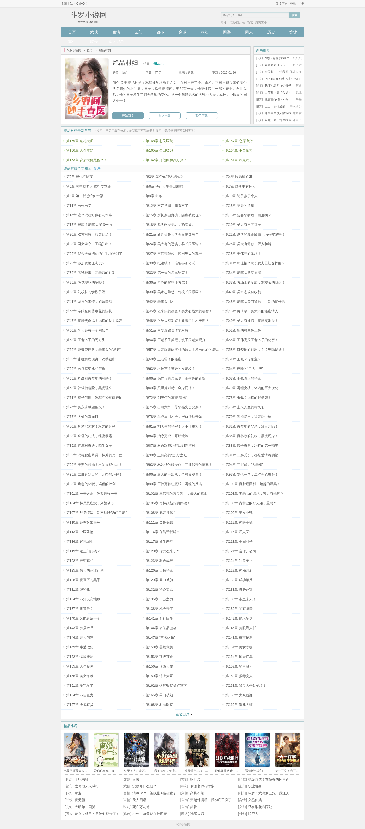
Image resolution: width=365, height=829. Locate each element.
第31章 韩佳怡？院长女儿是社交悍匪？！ (257, 263)
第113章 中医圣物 (79, 532)
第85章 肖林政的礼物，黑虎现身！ (251, 436)
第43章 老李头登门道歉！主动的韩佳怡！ (257, 301)
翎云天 (158, 63)
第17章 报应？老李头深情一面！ (91, 225)
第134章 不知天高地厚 (83, 599)
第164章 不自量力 (239, 150)
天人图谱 (139, 800)
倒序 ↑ (98, 168)
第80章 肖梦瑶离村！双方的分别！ (92, 426)
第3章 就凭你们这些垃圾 (164, 177)
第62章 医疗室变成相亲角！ (87, 369)
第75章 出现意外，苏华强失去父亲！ (174, 407)
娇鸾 (78, 793)
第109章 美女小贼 (239, 513)
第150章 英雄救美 (159, 647)
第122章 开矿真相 (79, 561)
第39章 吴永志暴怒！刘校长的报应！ (174, 292)
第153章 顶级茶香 (159, 657)
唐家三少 (261, 22)
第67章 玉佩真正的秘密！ (244, 378)
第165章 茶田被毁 (159, 150)
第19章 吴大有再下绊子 (243, 225)
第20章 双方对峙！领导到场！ (89, 234)
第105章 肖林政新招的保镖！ (168, 503)
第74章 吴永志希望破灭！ (85, 407)
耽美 (94, 41)
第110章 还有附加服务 (83, 522)
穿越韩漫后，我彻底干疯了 (211, 800)
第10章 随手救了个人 (241, 196)
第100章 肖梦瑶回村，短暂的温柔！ (252, 484)
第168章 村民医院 (159, 141)
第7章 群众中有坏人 (240, 186)
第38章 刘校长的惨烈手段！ (87, 292)
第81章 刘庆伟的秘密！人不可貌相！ (174, 426)
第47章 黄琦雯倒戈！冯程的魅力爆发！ (96, 321)
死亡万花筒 (141, 807)
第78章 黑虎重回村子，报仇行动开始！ (175, 417)
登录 (293, 3)
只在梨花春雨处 (260, 807)
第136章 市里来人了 (240, 599)
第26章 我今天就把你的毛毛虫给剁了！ (96, 253)
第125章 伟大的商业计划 (85, 570)
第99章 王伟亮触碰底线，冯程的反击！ (175, 484)
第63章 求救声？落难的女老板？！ (172, 369)
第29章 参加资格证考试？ (85, 263)
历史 (271, 32)
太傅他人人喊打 (87, 786)
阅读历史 (282, 3)
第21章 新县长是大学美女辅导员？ (172, 234)
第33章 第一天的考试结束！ (167, 273)
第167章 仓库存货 (239, 141)
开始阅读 (128, 115)
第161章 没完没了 (239, 160)
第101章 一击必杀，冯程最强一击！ (93, 493)
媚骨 (193, 807)
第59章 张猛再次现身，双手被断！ (92, 359)
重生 (72, 41)
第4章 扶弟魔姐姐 (238, 177)
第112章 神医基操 (239, 522)
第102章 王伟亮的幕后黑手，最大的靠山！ (178, 493)
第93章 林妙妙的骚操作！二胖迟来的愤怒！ (179, 465)
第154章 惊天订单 (239, 657)
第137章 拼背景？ (79, 609)
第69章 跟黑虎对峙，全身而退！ (170, 388)
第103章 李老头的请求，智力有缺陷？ (254, 493)
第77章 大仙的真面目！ (84, 417)
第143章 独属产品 (79, 628)
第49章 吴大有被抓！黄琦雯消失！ (251, 321)
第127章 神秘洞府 (239, 570)
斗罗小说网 (73, 50)
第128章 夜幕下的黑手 (83, 580)
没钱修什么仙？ (144, 786)
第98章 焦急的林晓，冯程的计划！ (92, 484)
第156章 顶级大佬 (159, 666)
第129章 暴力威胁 (159, 580)
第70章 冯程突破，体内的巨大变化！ (253, 388)
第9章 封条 (154, 196)
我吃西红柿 (237, 22)
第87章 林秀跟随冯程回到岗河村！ (172, 445)
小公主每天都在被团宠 (149, 814)
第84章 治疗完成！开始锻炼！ (169, 436)
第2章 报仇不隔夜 (79, 177)
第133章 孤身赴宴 (239, 589)
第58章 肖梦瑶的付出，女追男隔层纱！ (255, 349)
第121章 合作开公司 (240, 551)
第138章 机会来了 (159, 609)
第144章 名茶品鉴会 (161, 628)
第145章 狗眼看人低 (240, 628)
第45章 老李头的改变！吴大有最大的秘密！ (179, 311)
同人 (249, 32)
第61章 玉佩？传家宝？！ (244, 359)
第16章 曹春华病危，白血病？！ (250, 215)
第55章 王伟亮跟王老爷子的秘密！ (251, 340)
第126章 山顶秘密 (159, 570)
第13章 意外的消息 (239, 205)
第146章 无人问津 (79, 637)
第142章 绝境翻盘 (239, 618)
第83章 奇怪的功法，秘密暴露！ (91, 436)
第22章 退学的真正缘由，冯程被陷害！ (255, 234)
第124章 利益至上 (239, 561)
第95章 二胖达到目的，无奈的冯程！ (94, 474)
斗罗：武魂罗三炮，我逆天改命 (272, 793)
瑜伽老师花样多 (202, 786)
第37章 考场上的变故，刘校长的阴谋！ (255, 282)
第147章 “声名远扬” (160, 637)
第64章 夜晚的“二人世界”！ (246, 369)
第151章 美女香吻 (239, 647)
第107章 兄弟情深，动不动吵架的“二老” (96, 513)
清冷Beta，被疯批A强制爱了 (154, 793)
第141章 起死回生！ (161, 618)
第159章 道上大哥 (159, 676)
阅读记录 (116, 41)
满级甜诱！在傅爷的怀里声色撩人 (274, 779)
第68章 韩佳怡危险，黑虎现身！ (91, 388)
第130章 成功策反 (239, 580)
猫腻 (250, 22)
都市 (160, 32)
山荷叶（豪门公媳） (278, 92)
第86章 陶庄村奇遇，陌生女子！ (91, 445)
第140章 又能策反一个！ (85, 618)
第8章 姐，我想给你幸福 (84, 196)
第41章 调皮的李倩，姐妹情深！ (91, 301)
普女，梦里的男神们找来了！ (97, 814)
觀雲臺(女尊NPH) (276, 99)
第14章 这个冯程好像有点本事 (89, 215)
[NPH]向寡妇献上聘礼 (279, 78)
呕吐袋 (195, 779)
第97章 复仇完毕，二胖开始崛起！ (251, 474)
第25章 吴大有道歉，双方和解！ (250, 244)
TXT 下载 (202, 115)
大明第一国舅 (85, 807)
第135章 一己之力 (159, 599)
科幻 (205, 32)
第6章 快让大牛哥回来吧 (164, 186)
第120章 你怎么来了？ (163, 551)
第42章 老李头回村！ (162, 301)
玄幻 (138, 32)
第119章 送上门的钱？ (83, 551)
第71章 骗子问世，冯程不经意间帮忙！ (96, 397)
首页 (72, 32)
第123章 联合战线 (159, 561)
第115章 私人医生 (239, 532)
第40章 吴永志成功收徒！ (244, 292)
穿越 (183, 32)
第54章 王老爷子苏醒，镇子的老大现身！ (177, 340)
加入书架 (165, 115)
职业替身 (255, 786)
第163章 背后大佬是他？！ (86, 160)
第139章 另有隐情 (239, 609)
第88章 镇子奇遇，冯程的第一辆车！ (253, 445)
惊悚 (293, 32)
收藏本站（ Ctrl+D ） (75, 3)
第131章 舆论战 (78, 589)
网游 (227, 32)
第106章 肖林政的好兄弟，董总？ (251, 503)
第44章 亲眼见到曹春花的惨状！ (91, 311)
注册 (301, 3)
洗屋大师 (197, 814)
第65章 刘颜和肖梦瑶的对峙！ (89, 378)
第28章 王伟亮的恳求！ (243, 253)
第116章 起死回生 (79, 541)
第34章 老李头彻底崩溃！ (244, 273)
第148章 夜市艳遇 (239, 637)
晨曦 (135, 779)
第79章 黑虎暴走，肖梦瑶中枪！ (250, 417)
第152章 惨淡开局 (79, 657)
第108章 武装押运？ (161, 513)
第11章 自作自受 (78, 205)
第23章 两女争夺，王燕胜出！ (89, 244)
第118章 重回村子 (239, 541)
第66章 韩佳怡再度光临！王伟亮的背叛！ (177, 378)
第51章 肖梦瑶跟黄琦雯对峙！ (169, 330)
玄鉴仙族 (255, 800)
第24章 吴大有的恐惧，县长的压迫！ (174, 244)
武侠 (94, 32)
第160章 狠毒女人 (239, 676)
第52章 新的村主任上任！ (244, 330)
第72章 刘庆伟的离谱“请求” (166, 397)
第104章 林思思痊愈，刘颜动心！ (91, 503)
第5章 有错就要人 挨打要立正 (88, 186)
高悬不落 (197, 793)
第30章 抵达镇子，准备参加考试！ (172, 263)
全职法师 (81, 779)
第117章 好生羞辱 (159, 541)
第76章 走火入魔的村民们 (244, 407)
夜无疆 (80, 800)
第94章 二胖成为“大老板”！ (246, 465)
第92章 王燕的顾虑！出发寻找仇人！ (94, 465)
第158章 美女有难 (79, 676)
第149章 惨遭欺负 (79, 647)
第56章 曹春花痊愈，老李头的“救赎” (93, 349)
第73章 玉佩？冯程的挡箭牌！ (248, 397)
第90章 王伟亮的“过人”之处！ (168, 455)
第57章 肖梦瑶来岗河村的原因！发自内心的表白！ (184, 349)
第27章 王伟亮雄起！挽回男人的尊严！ (175, 253)
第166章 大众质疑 (79, 150)
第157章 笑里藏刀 (239, 666)
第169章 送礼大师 (79, 141)
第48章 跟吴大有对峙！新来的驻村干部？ (177, 321)
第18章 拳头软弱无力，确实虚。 (170, 225)
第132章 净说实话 (159, 589)
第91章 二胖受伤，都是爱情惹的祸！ (253, 455)
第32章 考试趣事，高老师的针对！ (92, 273)
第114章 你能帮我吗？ (163, 532)
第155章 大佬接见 (79, 666)
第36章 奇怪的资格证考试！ (167, 282)
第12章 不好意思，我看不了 (167, 205)
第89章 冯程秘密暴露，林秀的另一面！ (96, 455)
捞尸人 (253, 814)
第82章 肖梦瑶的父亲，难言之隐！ (251, 426)
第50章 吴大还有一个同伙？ (87, 330)
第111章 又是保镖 (159, 522)
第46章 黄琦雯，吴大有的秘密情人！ (253, 311)
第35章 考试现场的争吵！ (85, 282)
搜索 (294, 15)
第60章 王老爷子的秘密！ (165, 359)
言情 (116, 32)
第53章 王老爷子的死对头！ (87, 340)
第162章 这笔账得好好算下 (166, 160)
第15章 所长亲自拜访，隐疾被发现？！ (175, 215)
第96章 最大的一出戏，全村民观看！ (174, 474)
